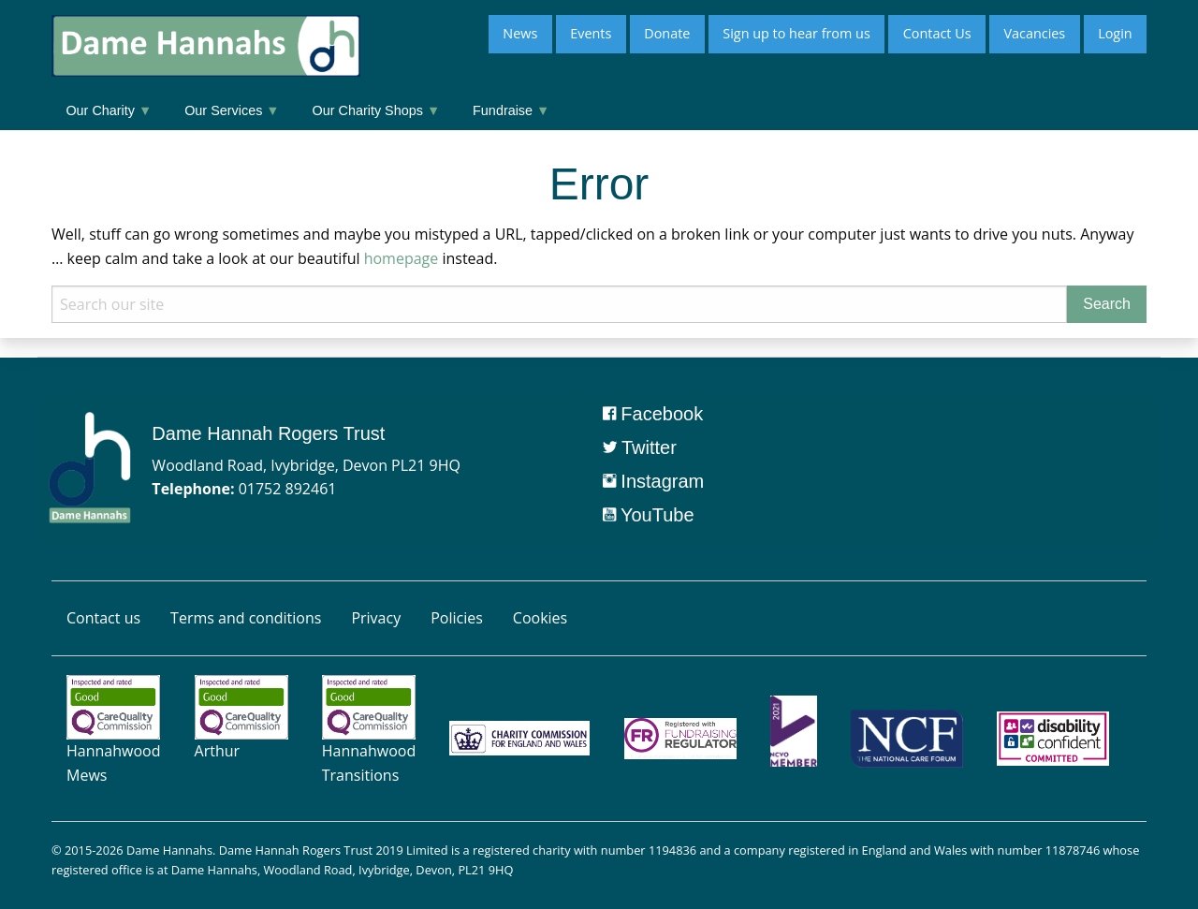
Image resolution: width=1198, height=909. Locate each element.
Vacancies (1034, 33)
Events (590, 33)
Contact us (103, 618)
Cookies (540, 618)
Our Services (231, 110)
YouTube (648, 515)
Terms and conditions (245, 618)
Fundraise (511, 110)
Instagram (653, 481)
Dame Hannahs (169, 850)
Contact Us (937, 33)
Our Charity (109, 110)
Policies (457, 618)
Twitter (640, 447)
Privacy (376, 618)
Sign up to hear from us (796, 33)
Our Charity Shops (377, 110)
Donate (667, 33)
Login (1115, 33)
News (520, 33)
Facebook (653, 413)
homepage (401, 258)
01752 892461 (288, 488)
